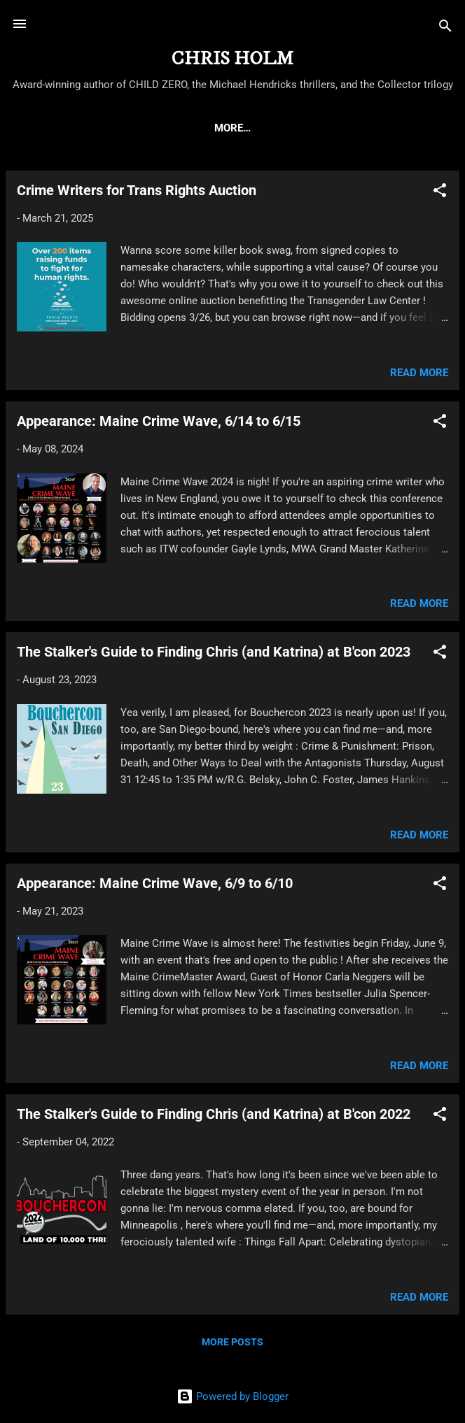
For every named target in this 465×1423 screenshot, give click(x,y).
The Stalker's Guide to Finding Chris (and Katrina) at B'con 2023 (213, 654)
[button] (439, 195)
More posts (232, 1344)
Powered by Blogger (232, 1396)
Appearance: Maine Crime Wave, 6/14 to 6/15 (158, 423)
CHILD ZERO (184, 128)
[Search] (445, 28)
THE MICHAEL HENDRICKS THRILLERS (332, 128)
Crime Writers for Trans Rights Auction (136, 193)
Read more (419, 375)
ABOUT (113, 128)
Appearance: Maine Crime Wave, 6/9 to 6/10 (155, 886)
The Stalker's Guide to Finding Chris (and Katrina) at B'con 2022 (213, 1116)
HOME (56, 128)
